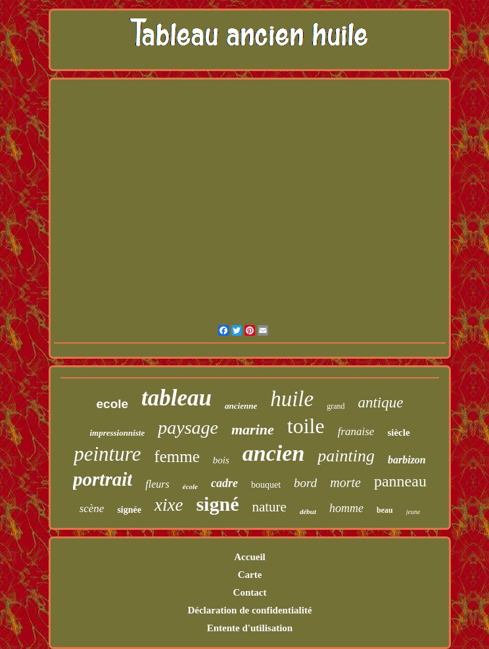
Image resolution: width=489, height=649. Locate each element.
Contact (250, 592)
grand (335, 406)
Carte (250, 574)
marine (252, 429)
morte (345, 482)
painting (346, 455)
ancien (273, 453)
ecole (113, 404)
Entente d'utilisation (249, 628)
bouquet (266, 485)
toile (306, 426)
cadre (224, 483)
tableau (176, 398)
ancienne (241, 406)
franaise (356, 431)
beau (385, 510)
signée (129, 510)
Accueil (249, 557)
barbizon (407, 459)
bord (305, 483)
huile (292, 399)
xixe (168, 505)
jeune (413, 511)
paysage (188, 427)
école (190, 486)
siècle (398, 432)
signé (217, 504)
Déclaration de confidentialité (249, 610)
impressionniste (117, 433)
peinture (107, 453)
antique (380, 402)
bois (221, 460)
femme (176, 456)
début (308, 511)
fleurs (157, 484)
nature (269, 507)
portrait (102, 479)
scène (92, 508)
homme (346, 508)
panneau (400, 481)
